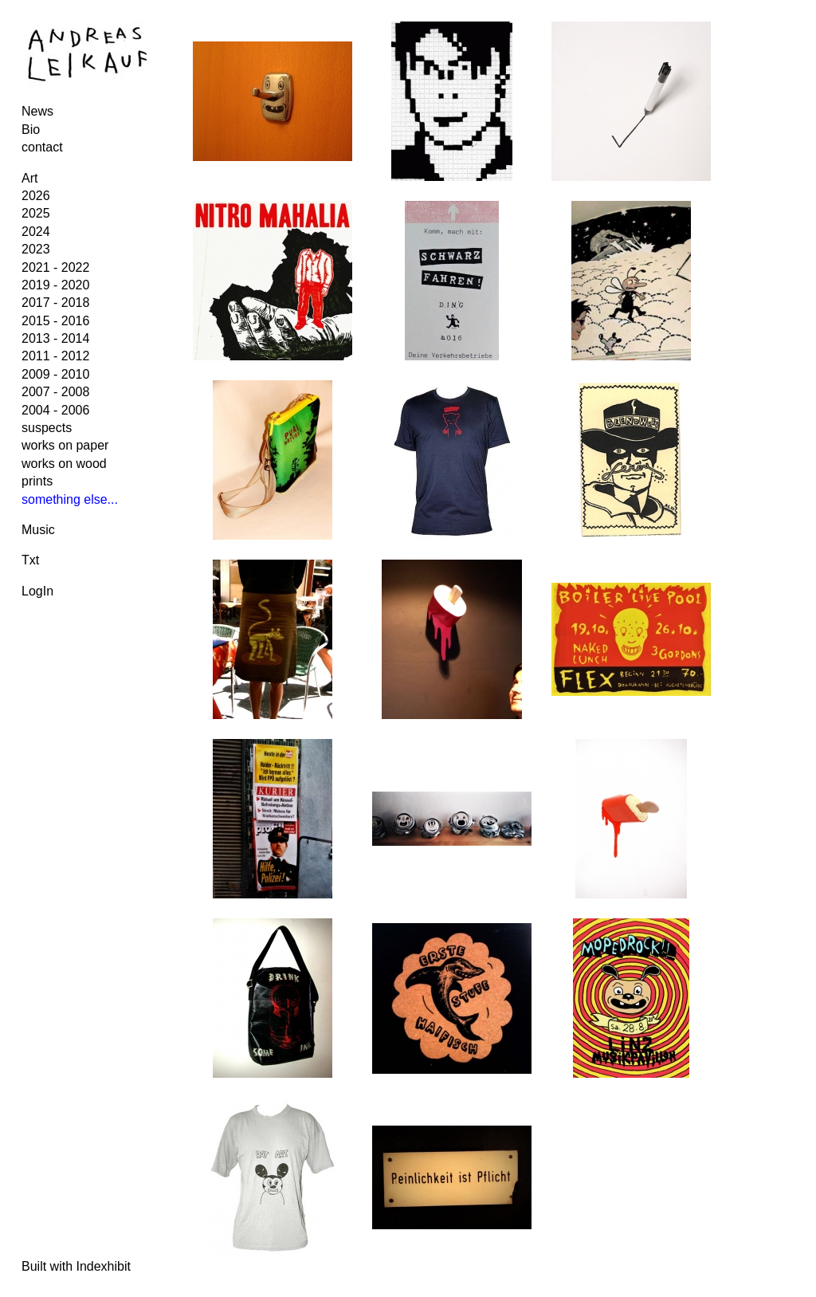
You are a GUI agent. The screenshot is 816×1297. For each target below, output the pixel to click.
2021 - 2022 (55, 267)
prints (37, 481)
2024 (36, 231)
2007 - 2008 (55, 392)
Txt (30, 560)
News (37, 111)
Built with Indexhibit (76, 1266)
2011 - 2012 (55, 356)
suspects (47, 427)
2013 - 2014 (55, 338)
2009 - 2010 (55, 374)
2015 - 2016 (55, 321)
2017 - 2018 (55, 302)
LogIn (37, 591)
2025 (36, 213)
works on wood (64, 463)
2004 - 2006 (55, 410)
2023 (36, 249)
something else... (70, 499)
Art (29, 178)
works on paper (65, 445)
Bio (31, 129)
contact (42, 147)
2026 (36, 195)
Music (38, 529)
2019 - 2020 (55, 285)
